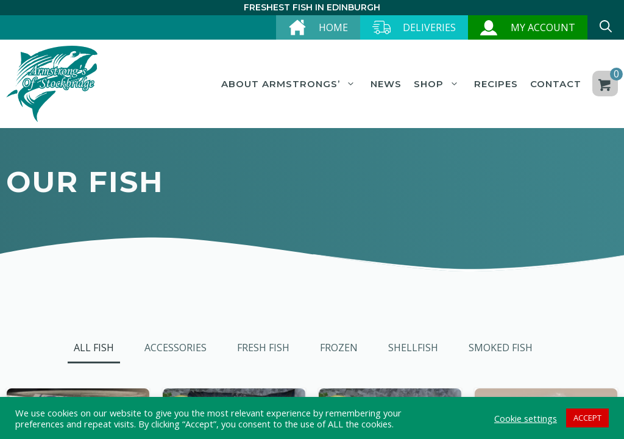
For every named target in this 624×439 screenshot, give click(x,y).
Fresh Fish (263, 347)
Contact (555, 84)
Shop (438, 84)
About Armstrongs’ (289, 84)
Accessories (175, 347)
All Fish (94, 347)
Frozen (339, 347)
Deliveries (429, 27)
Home (333, 27)
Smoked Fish (501, 347)
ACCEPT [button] (587, 417)
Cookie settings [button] (525, 418)
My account (543, 27)
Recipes (496, 84)
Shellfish (413, 347)
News (386, 84)
